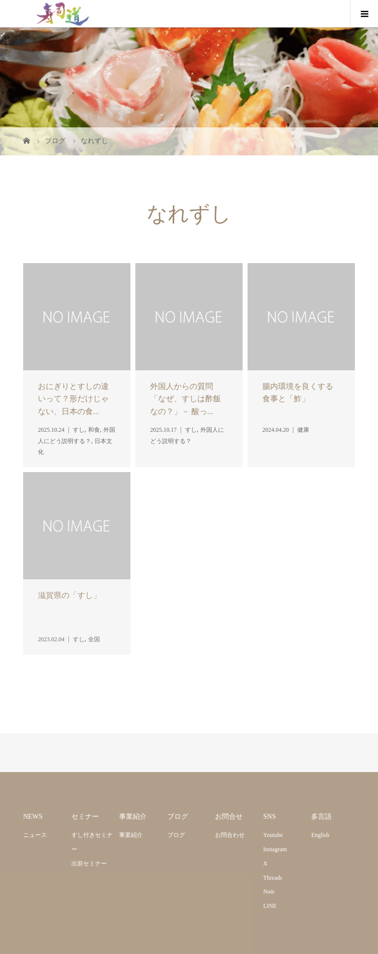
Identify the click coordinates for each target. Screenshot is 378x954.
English (320, 835)
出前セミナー (89, 863)
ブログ (176, 835)
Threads (273, 877)
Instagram (275, 849)
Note (269, 891)
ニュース (35, 835)
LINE (270, 905)
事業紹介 (131, 835)
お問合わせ (230, 835)
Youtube (273, 835)
